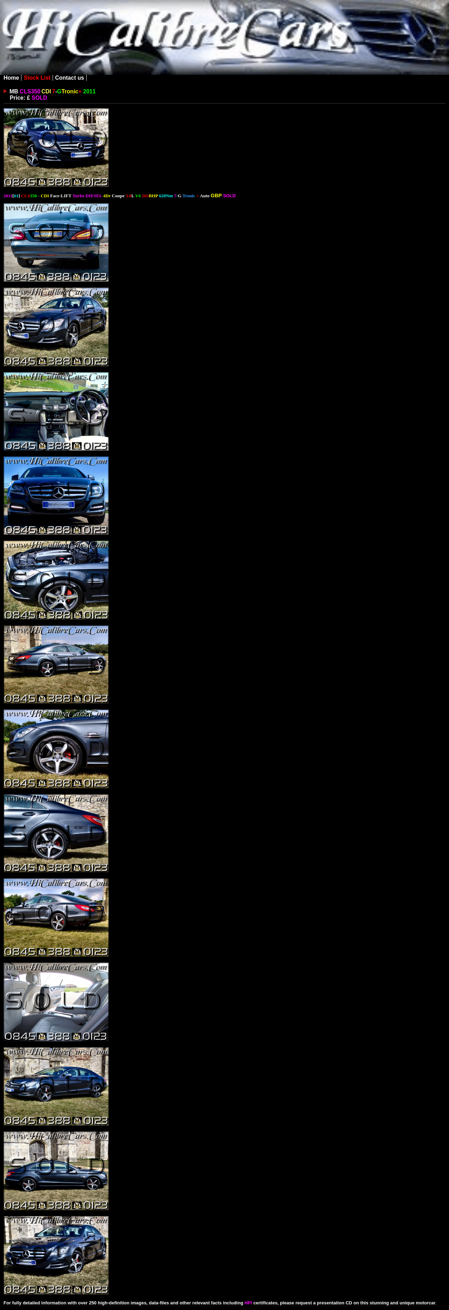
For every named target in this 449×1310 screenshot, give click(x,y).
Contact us (69, 78)
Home (11, 78)
